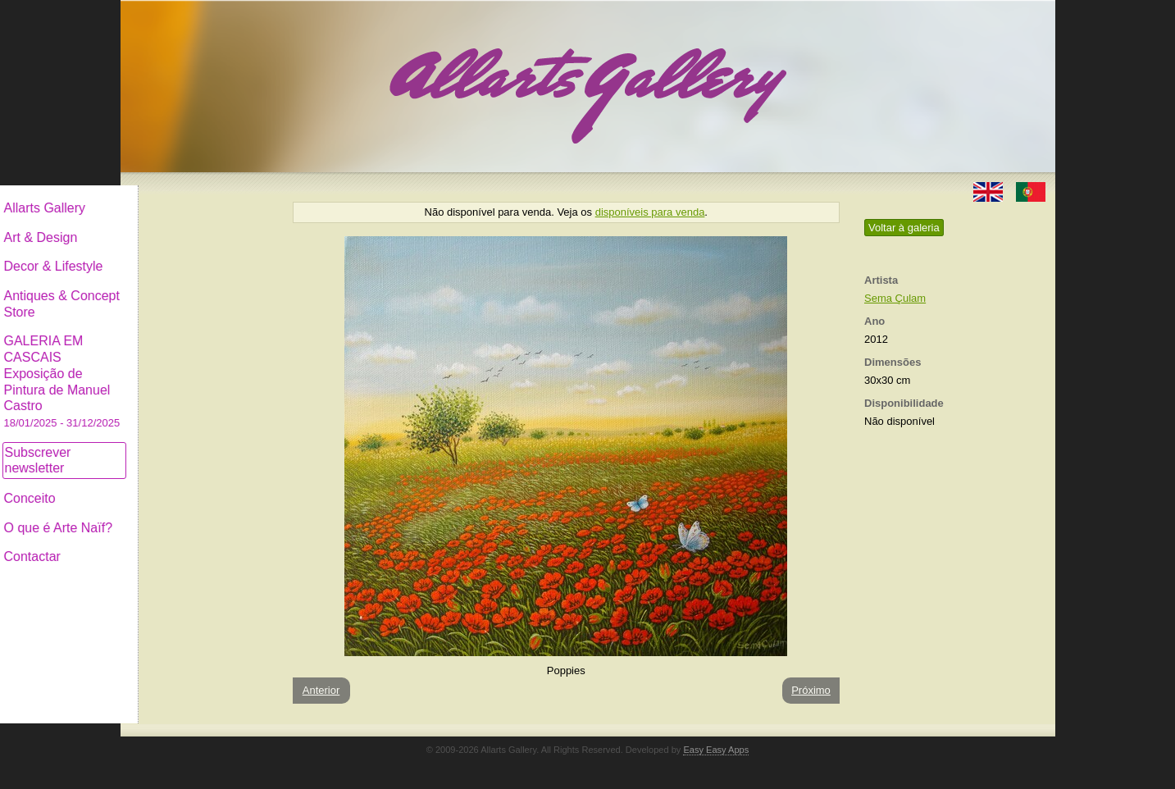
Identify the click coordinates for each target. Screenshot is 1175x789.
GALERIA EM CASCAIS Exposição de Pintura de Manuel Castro (197, 368)
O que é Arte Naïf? (193, 515)
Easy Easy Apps (716, 750)
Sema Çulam (895, 298)
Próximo (811, 690)
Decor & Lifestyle (189, 253)
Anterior (321, 690)
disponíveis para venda (650, 212)
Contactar (167, 543)
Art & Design (176, 224)
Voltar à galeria (904, 227)
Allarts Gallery (180, 195)
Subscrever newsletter (173, 447)
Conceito (165, 485)
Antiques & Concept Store (197, 291)
